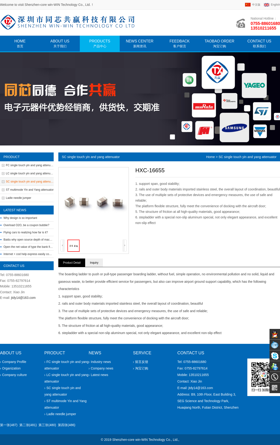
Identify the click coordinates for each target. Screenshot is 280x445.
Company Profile (13, 362)
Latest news (98, 375)
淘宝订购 (140, 368)
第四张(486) (66, 425)
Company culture (13, 375)
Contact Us (259, 43)
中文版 (256, 4)
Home (210, 157)
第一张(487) (9, 425)
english (275, 4)
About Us (60, 43)
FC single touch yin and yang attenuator (30, 165)
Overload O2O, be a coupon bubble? (26, 225)
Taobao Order (219, 43)
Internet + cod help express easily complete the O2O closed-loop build (47, 254)
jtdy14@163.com (23, 298)
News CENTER (139, 43)
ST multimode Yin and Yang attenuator (30, 189)
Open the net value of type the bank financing (32, 246)
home (20, 43)
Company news (101, 368)
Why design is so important (20, 218)
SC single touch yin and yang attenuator (30, 181)
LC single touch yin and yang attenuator (30, 173)
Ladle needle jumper (18, 198)
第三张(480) (47, 425)
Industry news (100, 362)
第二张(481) (28, 425)
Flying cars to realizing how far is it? (26, 232)
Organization (10, 368)
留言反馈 (140, 362)
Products (99, 43)
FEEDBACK (179, 43)
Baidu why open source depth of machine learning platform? (41, 239)
